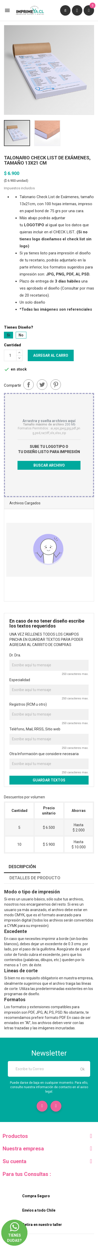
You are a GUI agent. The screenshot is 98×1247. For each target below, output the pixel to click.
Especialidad (19, 680)
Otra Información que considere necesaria (44, 754)
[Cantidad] (10, 355)
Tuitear (42, 384)
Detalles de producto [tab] (34, 877)
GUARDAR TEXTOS (49, 780)
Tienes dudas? (14, 1227)
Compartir (28, 384)
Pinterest (55, 384)
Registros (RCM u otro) (28, 704)
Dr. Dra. (15, 655)
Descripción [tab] (22, 866)
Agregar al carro (50, 355)
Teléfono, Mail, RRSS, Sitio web (34, 729)
